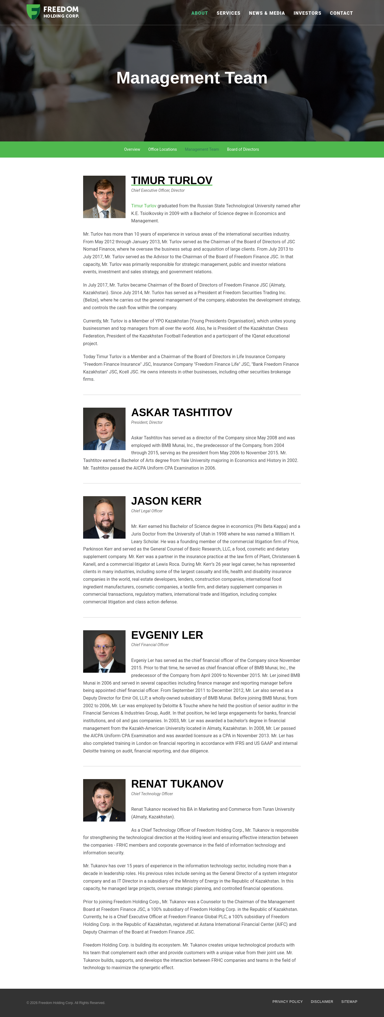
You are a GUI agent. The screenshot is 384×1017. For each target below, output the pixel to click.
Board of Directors (243, 149)
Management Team (202, 149)
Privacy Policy (288, 1001)
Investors (308, 13)
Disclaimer (322, 1001)
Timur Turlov (143, 205)
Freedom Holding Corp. (56, 1003)
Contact (341, 13)
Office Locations (162, 149)
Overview (132, 149)
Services (229, 13)
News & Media (267, 13)
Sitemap (349, 1001)
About (199, 13)
